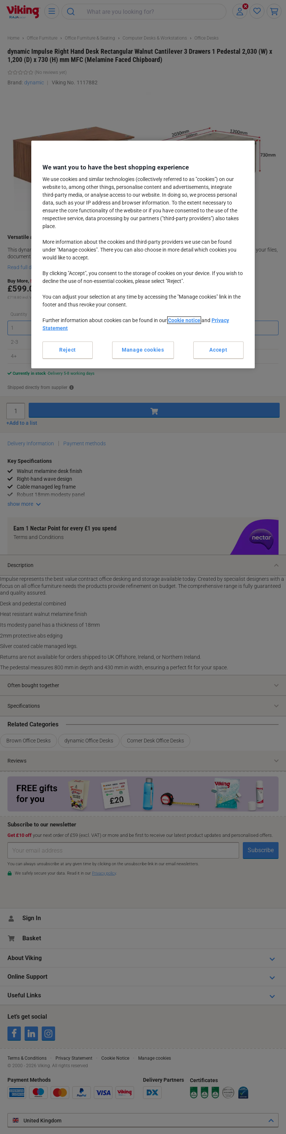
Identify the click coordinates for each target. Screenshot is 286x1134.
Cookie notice (184, 320)
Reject (67, 350)
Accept (218, 350)
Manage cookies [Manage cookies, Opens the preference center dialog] (143, 350)
